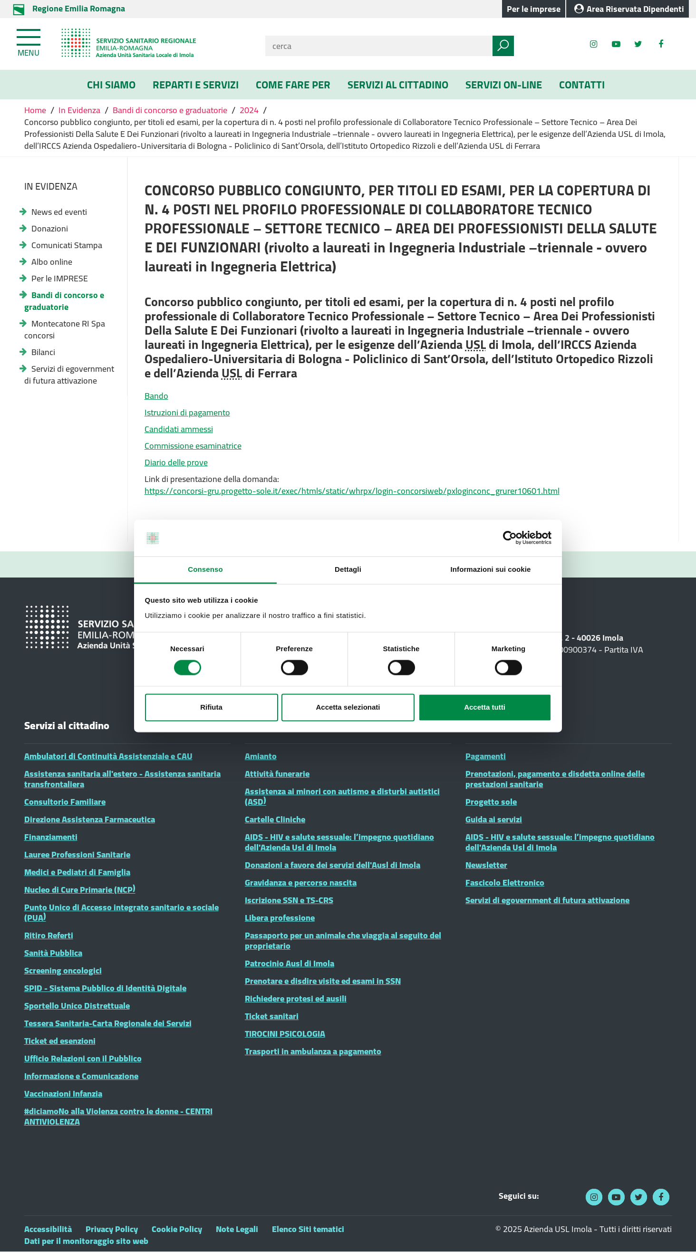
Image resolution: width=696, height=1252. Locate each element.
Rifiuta (211, 707)
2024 (249, 110)
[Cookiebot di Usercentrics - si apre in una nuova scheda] (509, 538)
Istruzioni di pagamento (187, 412)
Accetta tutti (484, 707)
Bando (156, 396)
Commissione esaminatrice (193, 445)
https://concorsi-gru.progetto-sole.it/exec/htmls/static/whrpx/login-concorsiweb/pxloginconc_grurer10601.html (352, 491)
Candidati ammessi (179, 429)
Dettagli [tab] (348, 569)
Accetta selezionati (348, 707)
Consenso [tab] (205, 569)
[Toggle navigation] (29, 41)
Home (36, 110)
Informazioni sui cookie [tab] (491, 569)
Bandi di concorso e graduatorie (170, 110)
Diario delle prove (176, 462)
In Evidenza (79, 110)
